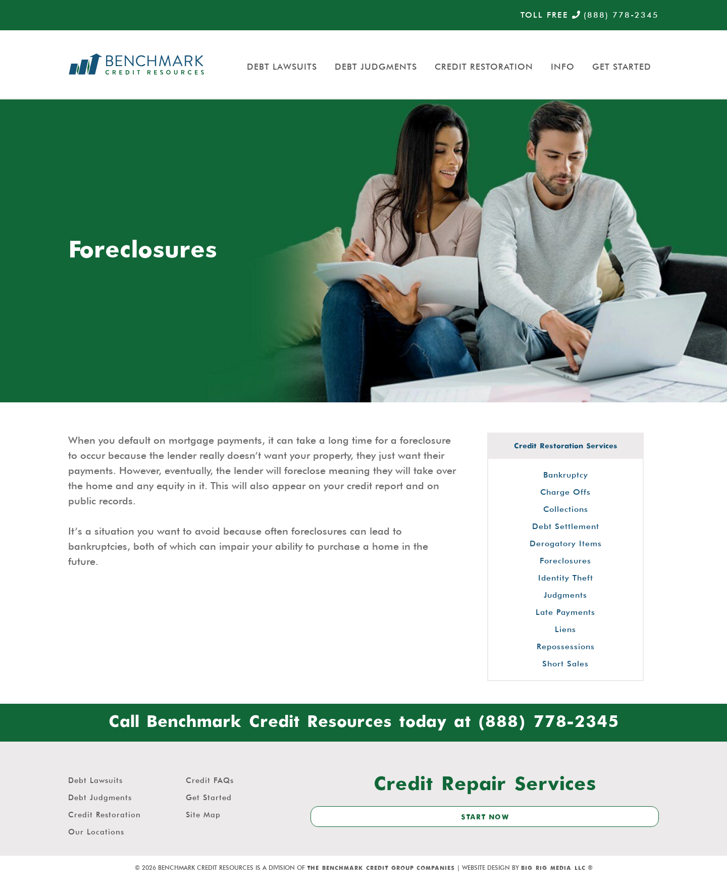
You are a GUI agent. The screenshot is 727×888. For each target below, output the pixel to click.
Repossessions (566, 646)
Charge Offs (565, 492)
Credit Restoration (484, 67)
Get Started (621, 67)
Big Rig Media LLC (553, 868)
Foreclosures (565, 560)
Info (563, 67)
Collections (565, 509)
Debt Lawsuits (282, 67)
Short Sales (565, 663)
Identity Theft (565, 578)
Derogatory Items (566, 543)
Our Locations (96, 832)
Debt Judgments (376, 67)
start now (485, 817)
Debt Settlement (565, 526)
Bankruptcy (565, 475)
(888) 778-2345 (615, 15)
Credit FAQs (210, 780)
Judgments (565, 595)
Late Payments (565, 612)
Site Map (203, 814)
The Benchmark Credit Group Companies (381, 868)
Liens (565, 629)
